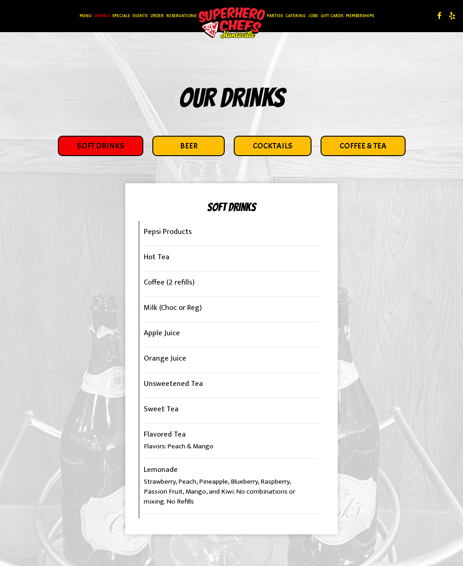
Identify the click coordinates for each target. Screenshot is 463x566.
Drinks (101, 16)
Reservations (181, 16)
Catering (295, 16)
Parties (275, 16)
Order (157, 16)
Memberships (360, 16)
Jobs (313, 16)
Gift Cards (332, 16)
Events (139, 16)
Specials (121, 16)
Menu (86, 16)
